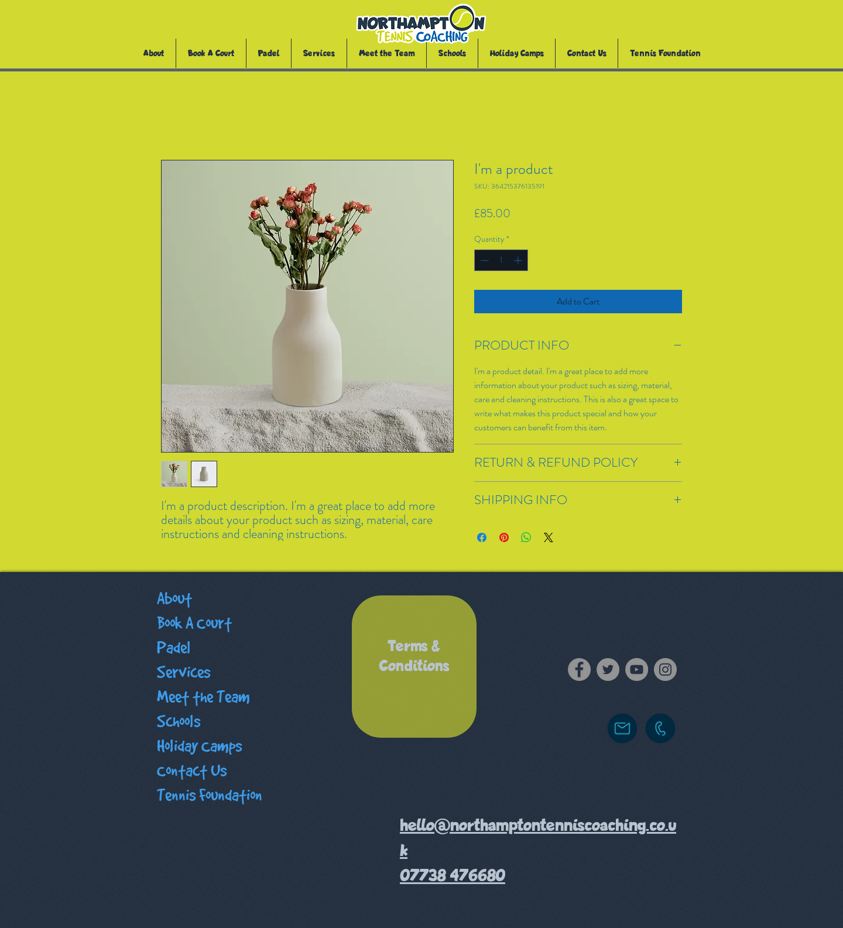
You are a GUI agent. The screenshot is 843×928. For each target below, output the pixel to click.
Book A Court (194, 623)
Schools (178, 721)
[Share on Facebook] (482, 537)
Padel (174, 648)
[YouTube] (636, 669)
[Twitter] (608, 669)
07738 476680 (452, 876)
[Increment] (519, 260)
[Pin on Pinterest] (504, 537)
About (174, 598)
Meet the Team (203, 697)
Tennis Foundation (209, 795)
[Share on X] (549, 537)
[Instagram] (665, 669)
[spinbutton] (501, 260)
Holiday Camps (199, 746)
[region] (414, 666)
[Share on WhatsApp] (526, 537)
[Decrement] (483, 260)
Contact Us (192, 770)
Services (183, 672)
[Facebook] (579, 669)
